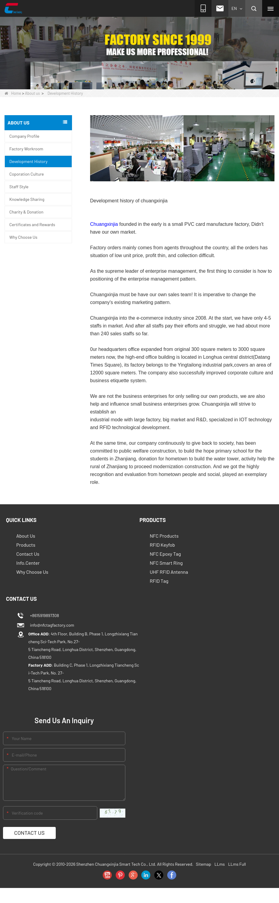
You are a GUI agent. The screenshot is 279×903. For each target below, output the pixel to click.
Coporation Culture (26, 174)
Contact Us (27, 554)
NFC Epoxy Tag (165, 554)
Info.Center (28, 563)
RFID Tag (159, 581)
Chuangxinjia (104, 224)
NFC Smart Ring (166, 563)
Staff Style (19, 186)
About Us (25, 536)
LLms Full (237, 864)
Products (25, 545)
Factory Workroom (26, 148)
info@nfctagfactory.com (51, 625)
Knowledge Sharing (26, 199)
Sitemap (203, 864)
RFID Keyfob (162, 545)
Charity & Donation (26, 211)
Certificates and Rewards (32, 224)
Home (13, 93)
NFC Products (164, 536)
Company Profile (24, 136)
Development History (28, 161)
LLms (220, 864)
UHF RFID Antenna (169, 572)
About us (32, 93)
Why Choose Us (23, 237)
